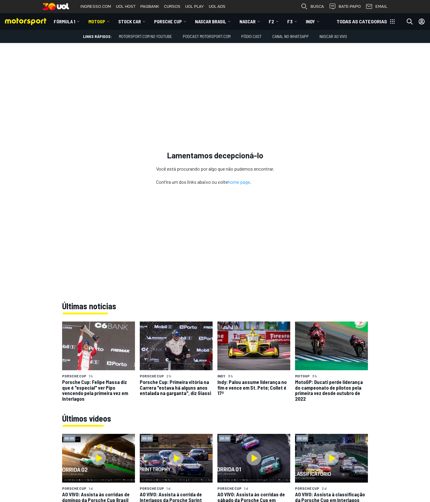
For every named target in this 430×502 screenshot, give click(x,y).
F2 (271, 21)
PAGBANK (149, 6)
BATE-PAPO (345, 6)
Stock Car (129, 21)
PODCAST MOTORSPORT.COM (207, 36)
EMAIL (376, 6)
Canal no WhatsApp (290, 36)
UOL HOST (126, 6)
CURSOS (172, 6)
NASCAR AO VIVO (333, 36)
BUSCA (312, 6)
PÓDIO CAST (251, 36)
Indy (310, 21)
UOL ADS (217, 6)
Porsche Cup (168, 21)
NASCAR (247, 21)
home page (239, 182)
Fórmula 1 (64, 21)
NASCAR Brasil (210, 21)
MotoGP (96, 21)
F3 (290, 21)
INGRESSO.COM (95, 6)
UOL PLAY (194, 6)
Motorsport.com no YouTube (145, 36)
